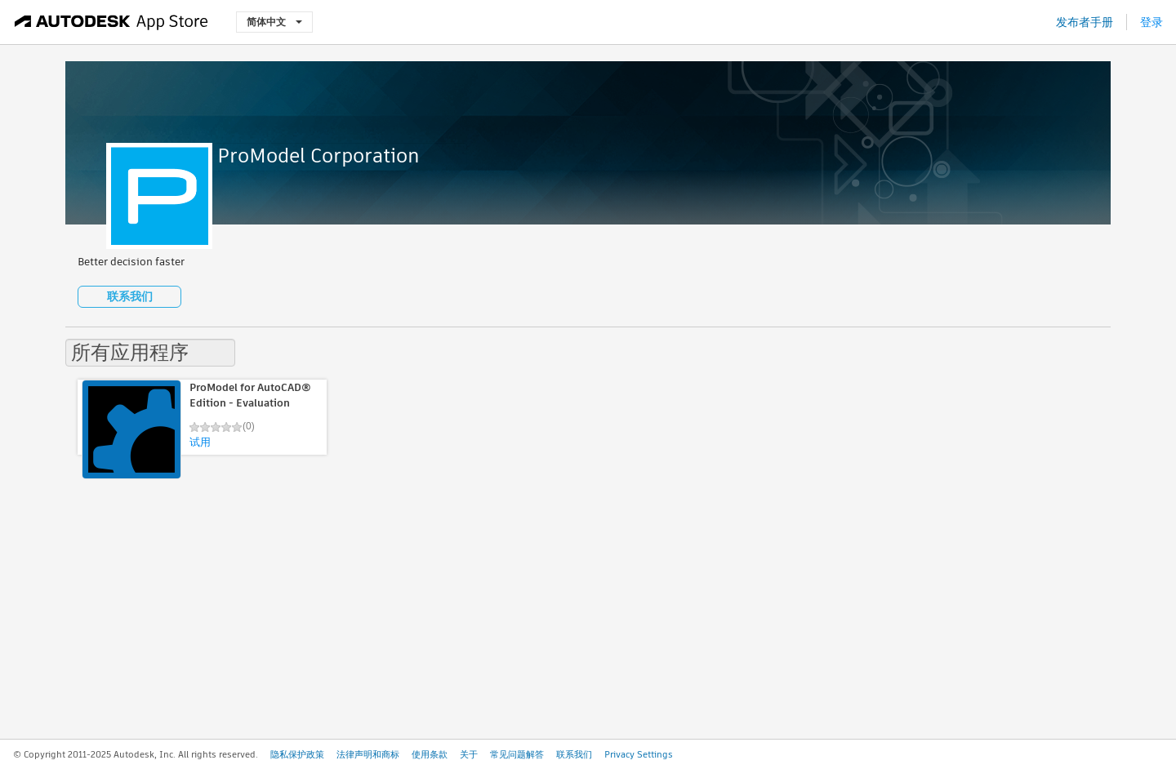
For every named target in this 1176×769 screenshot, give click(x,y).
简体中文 (274, 22)
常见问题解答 (517, 754)
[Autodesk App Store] (111, 22)
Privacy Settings (638, 754)
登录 (1151, 22)
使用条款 (430, 754)
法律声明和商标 (367, 754)
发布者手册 (1084, 22)
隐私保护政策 (297, 754)
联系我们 (130, 296)
